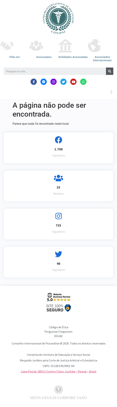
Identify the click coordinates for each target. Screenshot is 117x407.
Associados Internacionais (102, 58)
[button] (111, 92)
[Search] (109, 71)
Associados (44, 56)
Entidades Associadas (73, 56)
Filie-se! (14, 56)
